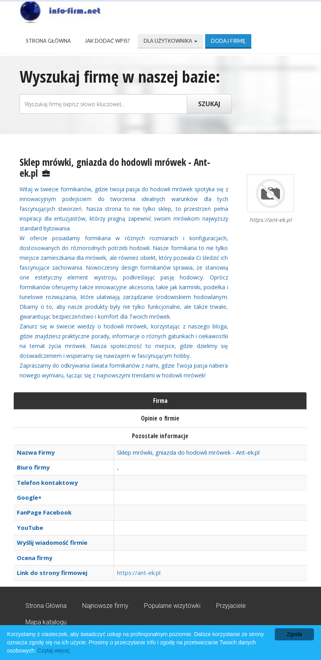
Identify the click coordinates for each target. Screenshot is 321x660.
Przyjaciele (231, 605)
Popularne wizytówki (172, 605)
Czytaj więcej (54, 650)
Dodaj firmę (228, 41)
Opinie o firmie (160, 418)
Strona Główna (48, 41)
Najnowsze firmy (105, 605)
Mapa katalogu (46, 622)
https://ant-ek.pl (138, 573)
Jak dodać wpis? (107, 41)
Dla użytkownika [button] (170, 41)
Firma (160, 400)
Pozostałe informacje (160, 436)
